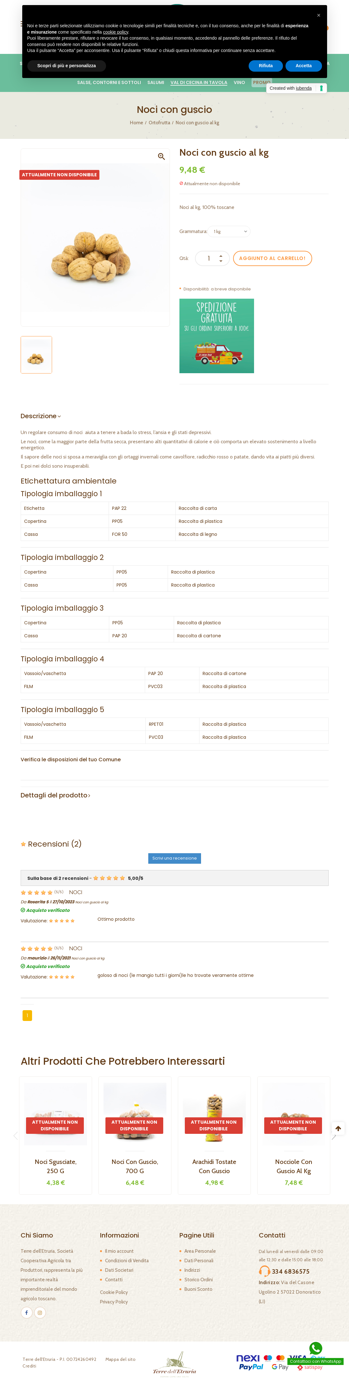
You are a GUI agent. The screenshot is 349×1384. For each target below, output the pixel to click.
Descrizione (39, 416)
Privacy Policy (114, 1302)
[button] (319, 15)
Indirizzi (192, 1270)
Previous (17, 1135)
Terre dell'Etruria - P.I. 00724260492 (57, 1359)
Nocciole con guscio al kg (293, 1166)
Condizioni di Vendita (127, 1261)
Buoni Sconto (198, 1289)
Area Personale (200, 1251)
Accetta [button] (304, 65)
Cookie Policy (114, 1292)
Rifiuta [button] (266, 65)
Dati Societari (119, 1270)
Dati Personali (199, 1261)
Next (332, 1135)
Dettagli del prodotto (54, 795)
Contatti (114, 1280)
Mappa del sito (118, 1359)
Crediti (27, 1366)
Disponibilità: (197, 289)
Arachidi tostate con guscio (214, 1166)
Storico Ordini (199, 1280)
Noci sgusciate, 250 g (56, 1166)
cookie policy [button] (115, 32)
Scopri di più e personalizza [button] (66, 65)
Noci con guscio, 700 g (134, 1166)
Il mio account (119, 1251)
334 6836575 (286, 1271)
